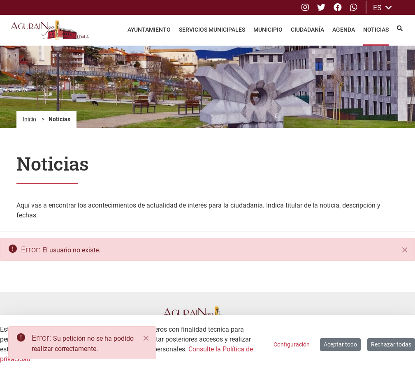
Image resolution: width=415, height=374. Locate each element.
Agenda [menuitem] (343, 29)
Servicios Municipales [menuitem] (212, 29)
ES (382, 7)
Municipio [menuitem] (268, 29)
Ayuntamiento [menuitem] (149, 29)
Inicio (29, 119)
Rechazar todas (391, 344)
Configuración (292, 344)
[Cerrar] (404, 249)
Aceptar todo (340, 344)
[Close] (146, 338)
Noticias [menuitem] (376, 29)
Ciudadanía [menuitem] (307, 29)
